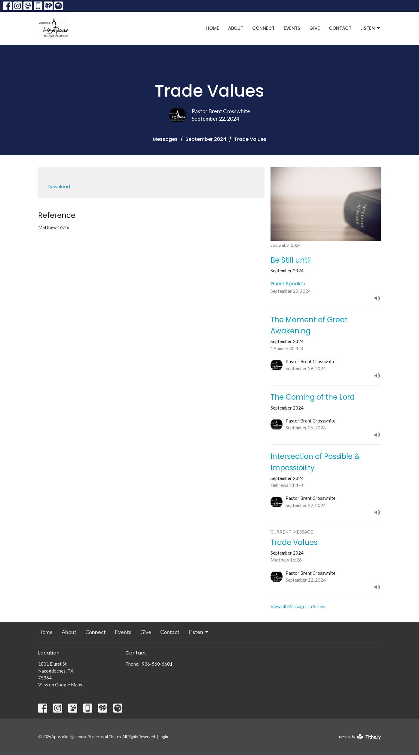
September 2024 (205, 139)
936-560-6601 (157, 664)
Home (212, 28)
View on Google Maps (60, 684)
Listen (370, 28)
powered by (360, 737)
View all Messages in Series (298, 606)
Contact (340, 28)
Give (314, 28)
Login (163, 736)
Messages (165, 139)
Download (59, 186)
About (235, 28)
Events (292, 28)
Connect (263, 28)
